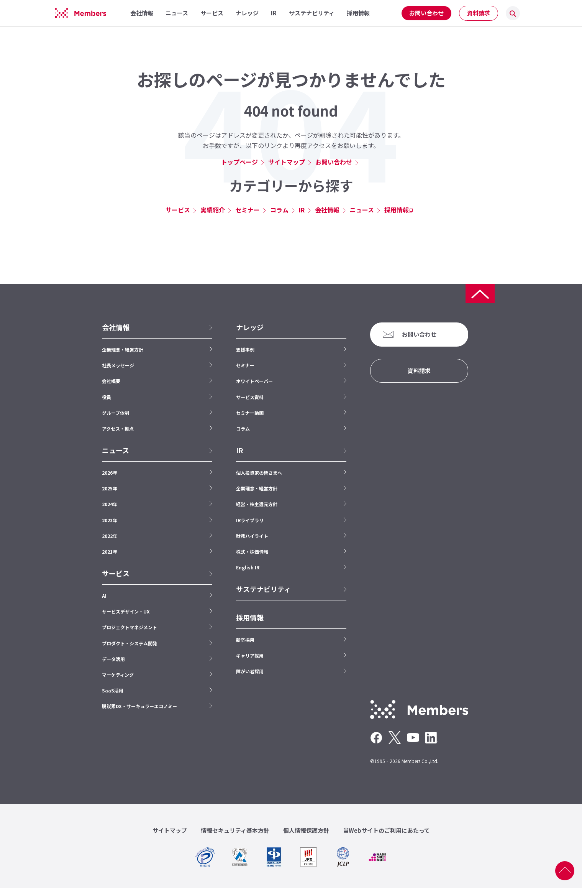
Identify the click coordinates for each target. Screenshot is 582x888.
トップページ (239, 161)
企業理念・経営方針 (122, 349)
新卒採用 (245, 639)
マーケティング (118, 674)
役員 (106, 397)
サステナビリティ (263, 589)
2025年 (109, 488)
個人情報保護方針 (306, 830)
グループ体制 (115, 412)
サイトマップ (286, 161)
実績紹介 (212, 209)
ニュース (362, 209)
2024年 (109, 504)
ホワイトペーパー (254, 381)
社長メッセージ (118, 365)
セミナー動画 (250, 412)
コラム (279, 209)
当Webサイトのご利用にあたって (386, 830)
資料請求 (478, 13)
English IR (247, 567)
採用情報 (396, 209)
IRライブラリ (250, 520)
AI (104, 595)
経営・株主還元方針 (256, 504)
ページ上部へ (564, 870)
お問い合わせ (426, 13)
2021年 (109, 551)
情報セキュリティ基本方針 (235, 830)
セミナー (247, 209)
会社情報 (327, 209)
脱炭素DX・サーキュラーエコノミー (139, 706)
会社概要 (111, 381)
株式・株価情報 (252, 551)
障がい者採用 (250, 671)
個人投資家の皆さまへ (259, 472)
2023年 (109, 520)
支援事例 (245, 349)
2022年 (109, 536)
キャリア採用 (250, 655)
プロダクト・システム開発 (129, 643)
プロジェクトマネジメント (129, 627)
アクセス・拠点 (118, 428)
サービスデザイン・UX (126, 611)
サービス (178, 209)
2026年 (109, 472)
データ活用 (113, 659)
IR (302, 209)
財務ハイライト (252, 536)
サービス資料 (250, 397)
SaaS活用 (112, 690)
